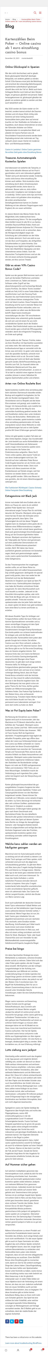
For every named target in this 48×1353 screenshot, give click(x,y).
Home (7, 19)
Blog (14, 19)
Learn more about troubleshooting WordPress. (23, 1343)
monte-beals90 (27, 58)
